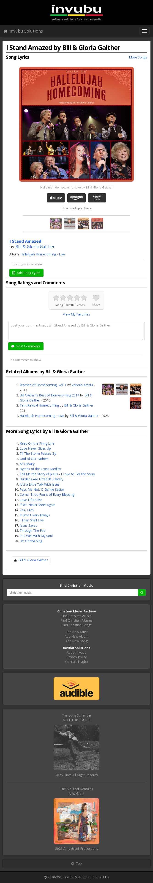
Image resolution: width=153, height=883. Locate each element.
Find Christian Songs (77, 625)
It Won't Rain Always (35, 515)
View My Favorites (76, 314)
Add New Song (76, 641)
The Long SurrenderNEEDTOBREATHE (76, 717)
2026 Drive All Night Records (76, 775)
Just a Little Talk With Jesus (40, 484)
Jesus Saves (28, 525)
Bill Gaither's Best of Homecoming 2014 (49, 395)
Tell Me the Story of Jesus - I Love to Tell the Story (57, 474)
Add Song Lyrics (26, 273)
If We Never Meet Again (37, 505)
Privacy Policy (76, 657)
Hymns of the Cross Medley (40, 469)
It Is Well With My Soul (36, 536)
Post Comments (26, 346)
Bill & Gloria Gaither (35, 246)
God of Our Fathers (34, 459)
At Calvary (27, 464)
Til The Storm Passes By (38, 453)
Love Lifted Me (31, 500)
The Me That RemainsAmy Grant (76, 791)
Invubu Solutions (23, 31)
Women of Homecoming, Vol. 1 (43, 385)
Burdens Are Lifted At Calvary (41, 479)
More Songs (138, 57)
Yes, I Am (27, 510)
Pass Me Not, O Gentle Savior (42, 489)
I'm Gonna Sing (31, 541)
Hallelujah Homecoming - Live (42, 254)
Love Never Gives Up (35, 448)
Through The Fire (32, 530)
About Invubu (76, 652)
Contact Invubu (76, 661)
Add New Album (76, 636)
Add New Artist (77, 632)
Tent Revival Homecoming (39, 405)
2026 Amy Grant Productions (76, 848)
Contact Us (101, 877)
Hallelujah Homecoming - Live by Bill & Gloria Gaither (76, 187)
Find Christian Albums (77, 620)
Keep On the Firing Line (37, 443)
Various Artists (82, 385)
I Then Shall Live (32, 520)
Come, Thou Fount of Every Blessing (47, 494)
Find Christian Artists (76, 616)
